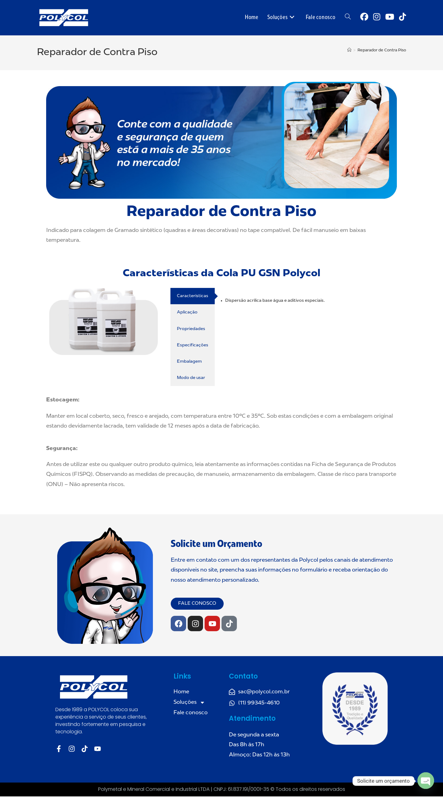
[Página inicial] (349, 50)
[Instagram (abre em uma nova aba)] (377, 17)
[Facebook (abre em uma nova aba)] (364, 17)
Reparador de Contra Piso (381, 50)
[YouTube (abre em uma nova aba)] (390, 17)
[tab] (192, 296)
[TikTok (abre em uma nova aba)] (403, 17)
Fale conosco (191, 714)
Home (182, 692)
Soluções (190, 703)
